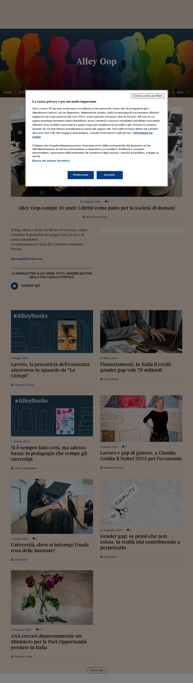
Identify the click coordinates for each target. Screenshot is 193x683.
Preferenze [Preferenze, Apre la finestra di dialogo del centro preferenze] (80, 174)
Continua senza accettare (147, 96)
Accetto (109, 174)
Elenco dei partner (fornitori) (51, 160)
